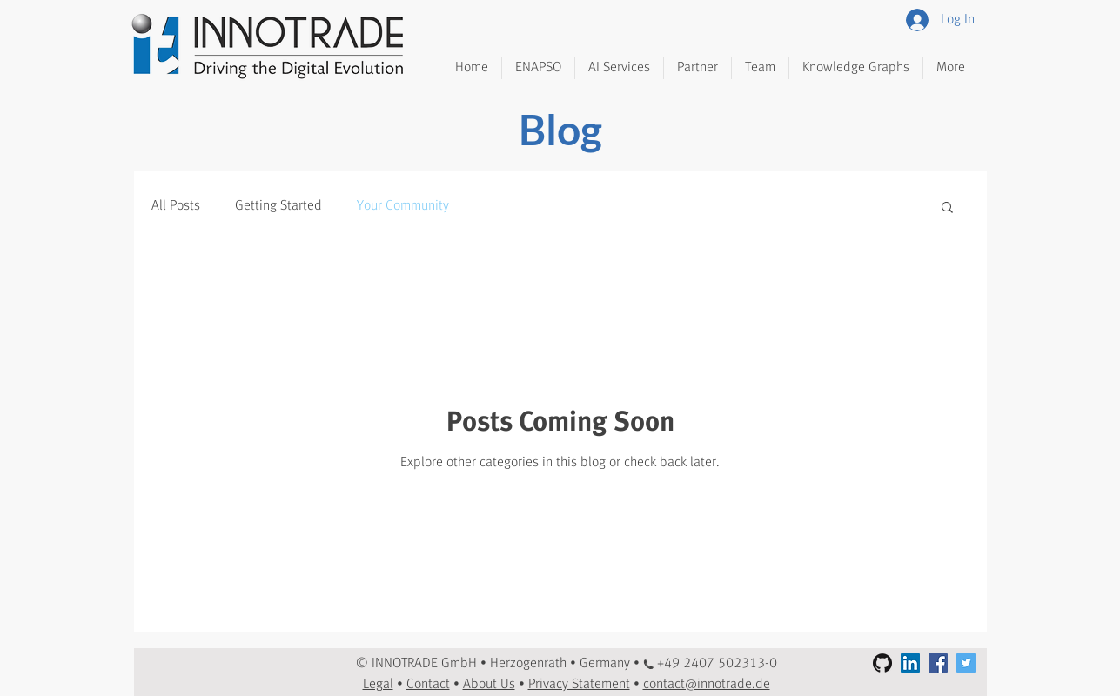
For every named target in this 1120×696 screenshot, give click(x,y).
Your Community (403, 206)
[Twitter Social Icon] (966, 663)
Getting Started (278, 206)
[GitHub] (882, 663)
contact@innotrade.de (706, 685)
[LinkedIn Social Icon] (910, 663)
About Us (489, 685)
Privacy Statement (579, 685)
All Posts (175, 206)
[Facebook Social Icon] (938, 663)
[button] (947, 208)
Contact (428, 685)
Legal (378, 685)
